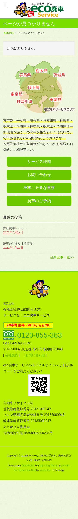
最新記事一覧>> (62, 257)
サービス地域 (39, 161)
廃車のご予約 (39, 201)
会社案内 (11, 355)
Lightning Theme (49, 465)
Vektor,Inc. (45, 470)
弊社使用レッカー (14, 228)
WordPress (27, 465)
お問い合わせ (39, 174)
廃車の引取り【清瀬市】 (19, 243)
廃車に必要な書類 (39, 188)
